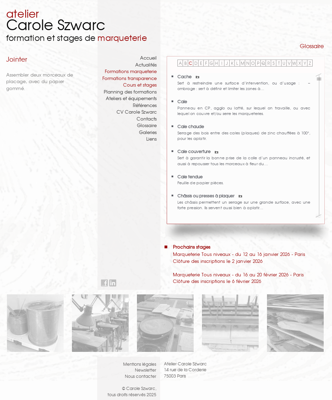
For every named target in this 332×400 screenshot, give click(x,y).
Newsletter (145, 370)
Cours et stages (140, 84)
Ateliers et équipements (131, 98)
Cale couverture (197, 151)
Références (145, 105)
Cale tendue (190, 176)
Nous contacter (140, 376)
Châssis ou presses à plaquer (209, 195)
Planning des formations (130, 91)
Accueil (148, 57)
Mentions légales (139, 364)
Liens (151, 138)
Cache (188, 76)
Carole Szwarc (55, 24)
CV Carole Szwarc (137, 111)
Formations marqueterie (131, 71)
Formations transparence (129, 78)
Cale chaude (190, 126)
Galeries (148, 132)
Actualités (146, 64)
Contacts (147, 118)
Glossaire (147, 125)
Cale (182, 101)
